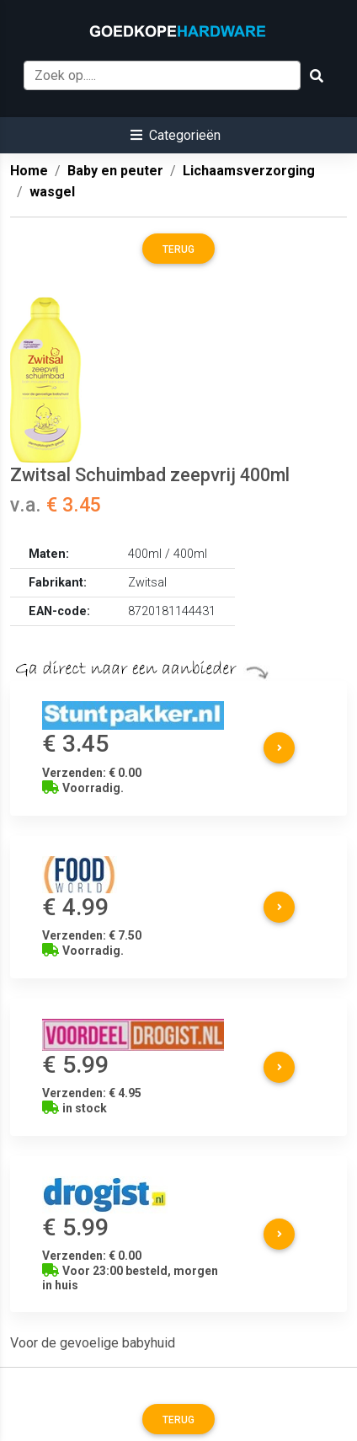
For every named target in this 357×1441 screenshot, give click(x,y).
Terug (178, 249)
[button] (176, 135)
